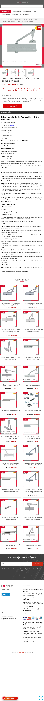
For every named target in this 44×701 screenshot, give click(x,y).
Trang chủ (4, 19)
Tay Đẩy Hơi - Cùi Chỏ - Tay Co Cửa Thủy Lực (28, 19)
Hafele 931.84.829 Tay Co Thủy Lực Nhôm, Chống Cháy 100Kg (18, 21)
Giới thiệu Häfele (5, 589)
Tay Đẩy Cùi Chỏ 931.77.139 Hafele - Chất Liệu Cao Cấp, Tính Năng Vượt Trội (10, 331)
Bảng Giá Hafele (6, 14)
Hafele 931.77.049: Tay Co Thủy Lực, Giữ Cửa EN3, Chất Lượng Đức (33, 491)
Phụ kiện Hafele (27, 11)
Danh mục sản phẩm (5, 12)
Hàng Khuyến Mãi (24, 14)
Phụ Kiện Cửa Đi (12, 19)
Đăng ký (37, 563)
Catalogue (15, 14)
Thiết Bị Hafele (17, 11)
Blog (35, 11)
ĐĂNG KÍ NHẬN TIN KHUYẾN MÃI (21, 558)
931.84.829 (11, 125)
